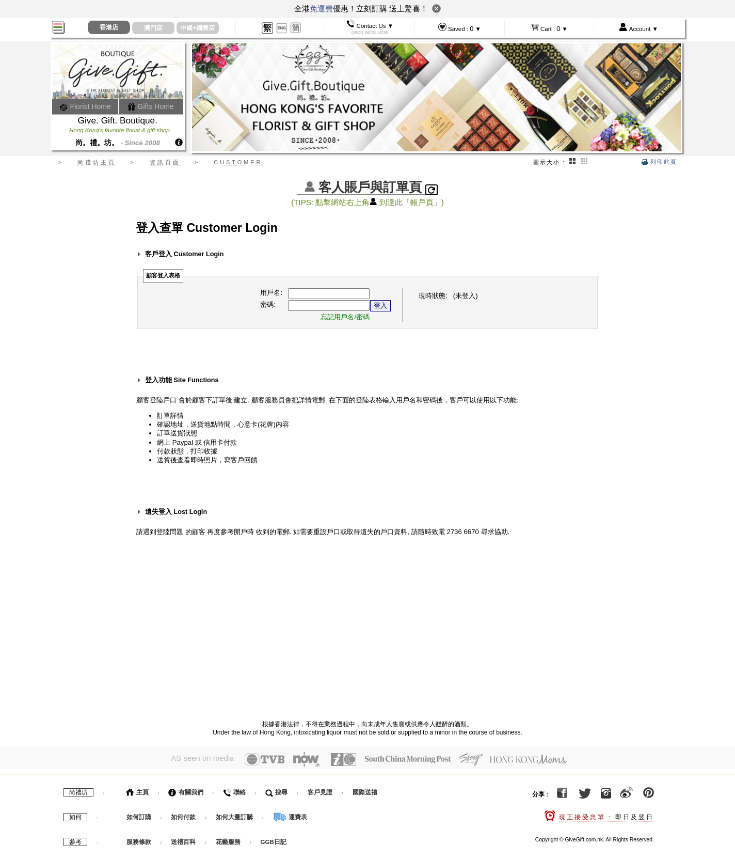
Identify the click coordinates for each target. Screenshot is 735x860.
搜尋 (276, 790)
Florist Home (85, 106)
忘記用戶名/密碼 (345, 317)
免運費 (321, 8)
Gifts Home (150, 106)
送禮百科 (183, 840)
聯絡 (234, 790)
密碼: (268, 304)
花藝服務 (228, 840)
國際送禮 (365, 790)
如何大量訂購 (235, 815)
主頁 (137, 790)
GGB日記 (273, 840)
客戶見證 (320, 790)
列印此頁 (659, 162)
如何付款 (184, 815)
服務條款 (138, 840)
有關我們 (185, 790)
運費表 (290, 815)
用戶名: (271, 292)
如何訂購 (138, 815)
